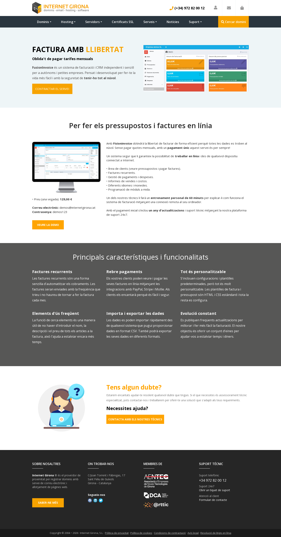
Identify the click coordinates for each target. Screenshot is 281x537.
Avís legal (193, 533)
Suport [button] (194, 22)
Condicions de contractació (170, 533)
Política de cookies (141, 533)
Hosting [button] (67, 22)
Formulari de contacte (213, 500)
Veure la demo (48, 225)
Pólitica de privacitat (117, 533)
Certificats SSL (123, 22)
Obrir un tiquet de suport (214, 490)
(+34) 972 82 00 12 (187, 8)
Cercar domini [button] (233, 22)
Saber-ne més (48, 503)
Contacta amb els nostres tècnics (135, 419)
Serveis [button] (149, 22)
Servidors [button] (92, 22)
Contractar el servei (52, 89)
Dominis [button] (43, 22)
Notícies (173, 22)
